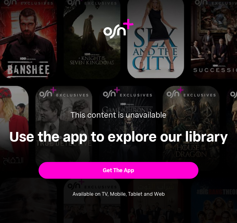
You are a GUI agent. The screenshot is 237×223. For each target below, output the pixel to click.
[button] (119, 170)
